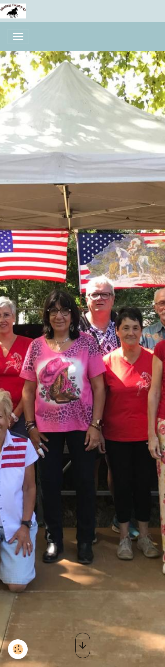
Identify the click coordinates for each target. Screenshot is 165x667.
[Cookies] (18, 649)
